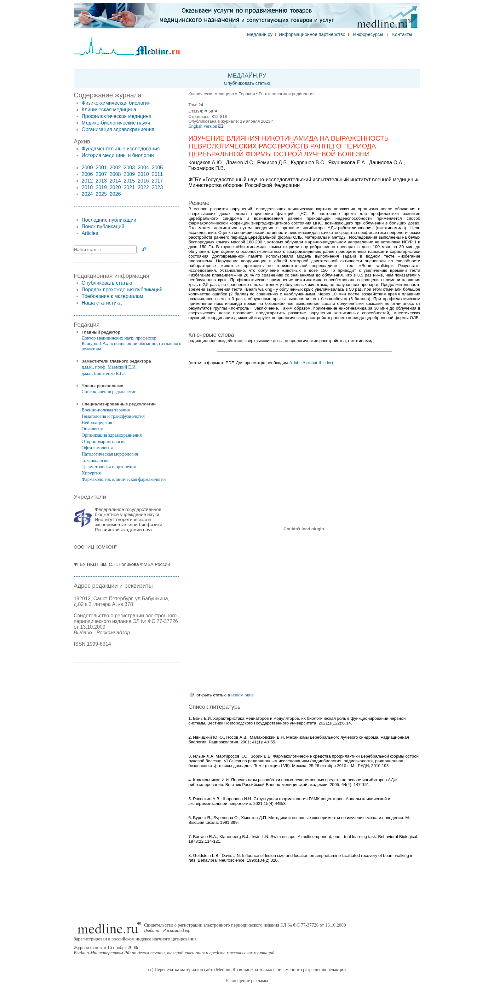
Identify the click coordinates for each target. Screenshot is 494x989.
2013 (101, 180)
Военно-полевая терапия (106, 409)
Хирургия (91, 472)
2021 (129, 187)
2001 (101, 167)
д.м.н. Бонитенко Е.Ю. (104, 373)
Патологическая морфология (110, 454)
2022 (143, 187)
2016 (143, 180)
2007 (101, 174)
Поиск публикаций (103, 226)
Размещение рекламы (247, 980)
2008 (115, 174)
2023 (157, 187)
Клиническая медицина (109, 109)
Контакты (402, 34)
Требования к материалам (112, 296)
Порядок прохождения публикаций (122, 289)
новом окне (242, 694)
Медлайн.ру (260, 34)
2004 (143, 167)
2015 (129, 180)
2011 (157, 174)
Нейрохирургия (97, 422)
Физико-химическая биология (116, 103)
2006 (87, 174)
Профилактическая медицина (116, 116)
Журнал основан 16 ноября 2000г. (174, 950)
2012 (87, 180)
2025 (101, 194)
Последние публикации (109, 220)
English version (205, 126)
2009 (129, 174)
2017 (157, 180)
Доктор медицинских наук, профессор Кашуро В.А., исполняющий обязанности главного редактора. (131, 343)
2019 (101, 187)
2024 (87, 194)
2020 (115, 187)
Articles (90, 233)
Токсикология (95, 460)
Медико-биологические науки (116, 122)
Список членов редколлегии (109, 391)
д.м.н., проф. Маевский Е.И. (109, 366)
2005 (157, 167)
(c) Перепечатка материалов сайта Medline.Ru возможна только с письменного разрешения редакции (247, 969)
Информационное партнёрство (312, 34)
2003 (129, 167)
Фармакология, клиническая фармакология (124, 479)
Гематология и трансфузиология (113, 416)
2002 (115, 167)
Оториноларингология (103, 441)
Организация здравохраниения (118, 129)
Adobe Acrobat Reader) (311, 362)
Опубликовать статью (247, 83)
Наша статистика (102, 302)
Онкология (92, 428)
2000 (87, 167)
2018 (87, 187)
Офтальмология (97, 447)
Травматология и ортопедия (109, 466)
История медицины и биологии (118, 155)
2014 (115, 180)
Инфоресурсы (368, 34)
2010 (143, 174)
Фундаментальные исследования (121, 148)
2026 (115, 194)
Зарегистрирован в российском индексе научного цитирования (135, 938)
